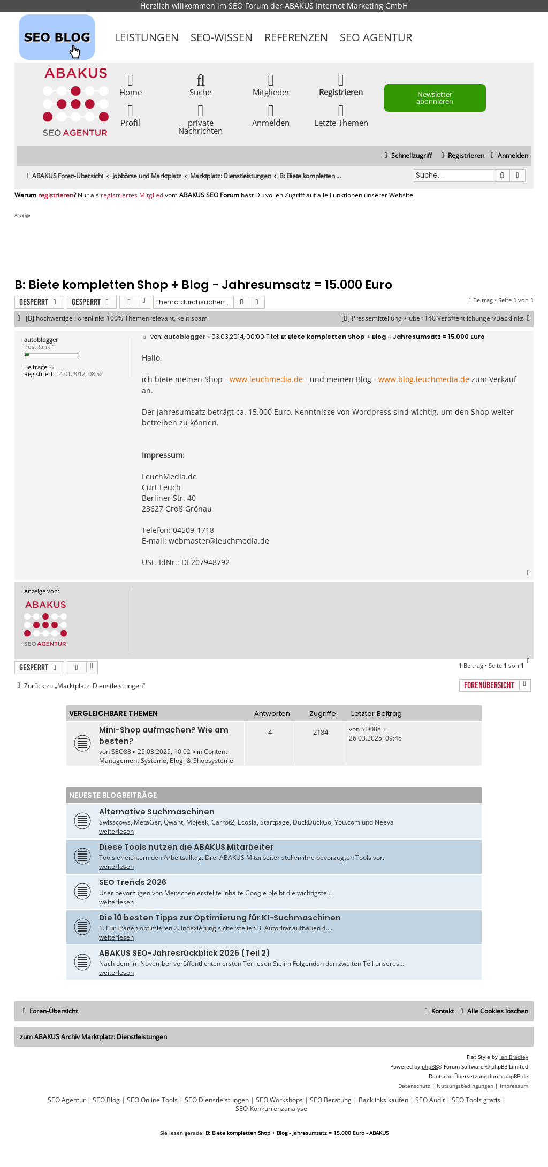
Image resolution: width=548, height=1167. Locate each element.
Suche (200, 84)
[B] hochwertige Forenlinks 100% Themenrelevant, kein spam (117, 318)
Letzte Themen (341, 115)
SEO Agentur (376, 37)
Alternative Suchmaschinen (157, 811)
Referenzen (296, 37)
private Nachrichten (200, 119)
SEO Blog (106, 1100)
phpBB (430, 1066)
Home (130, 84)
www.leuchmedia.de (266, 379)
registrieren (55, 195)
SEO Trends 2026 (132, 882)
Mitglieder (271, 84)
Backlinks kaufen (383, 1100)
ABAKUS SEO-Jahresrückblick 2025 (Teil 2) (184, 953)
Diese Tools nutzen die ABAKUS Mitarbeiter (186, 847)
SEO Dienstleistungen (217, 1100)
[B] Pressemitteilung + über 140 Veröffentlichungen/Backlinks (437, 318)
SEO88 (121, 751)
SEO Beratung (331, 1100)
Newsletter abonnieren (434, 97)
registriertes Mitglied (132, 195)
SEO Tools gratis (476, 1100)
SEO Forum (248, 6)
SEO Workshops (279, 1100)
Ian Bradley (513, 1057)
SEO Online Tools (152, 1100)
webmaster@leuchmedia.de (219, 541)
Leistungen (147, 37)
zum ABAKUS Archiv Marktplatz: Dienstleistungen (93, 1036)
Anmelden (271, 115)
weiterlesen (116, 831)
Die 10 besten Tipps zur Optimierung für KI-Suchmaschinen (220, 917)
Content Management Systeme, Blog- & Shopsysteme (166, 756)
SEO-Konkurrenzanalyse (271, 1108)
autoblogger (41, 339)
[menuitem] (508, 156)
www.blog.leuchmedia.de (423, 379)
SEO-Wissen (222, 37)
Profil (130, 115)
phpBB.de (516, 1076)
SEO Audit (430, 1100)
